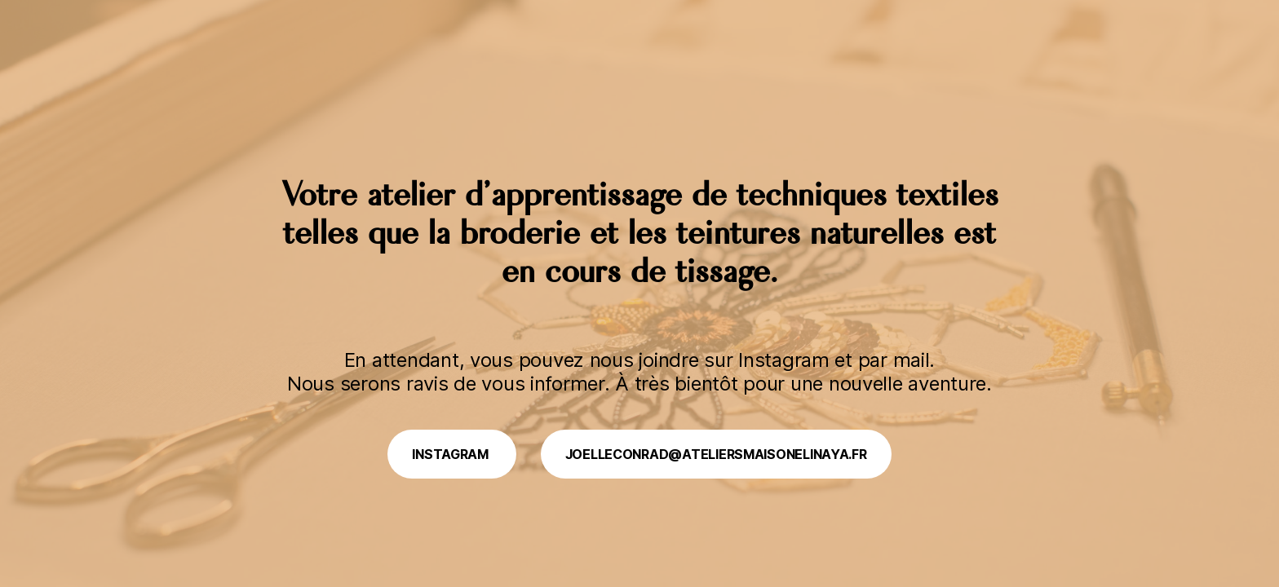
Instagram (451, 454)
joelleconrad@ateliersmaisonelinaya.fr (716, 454)
